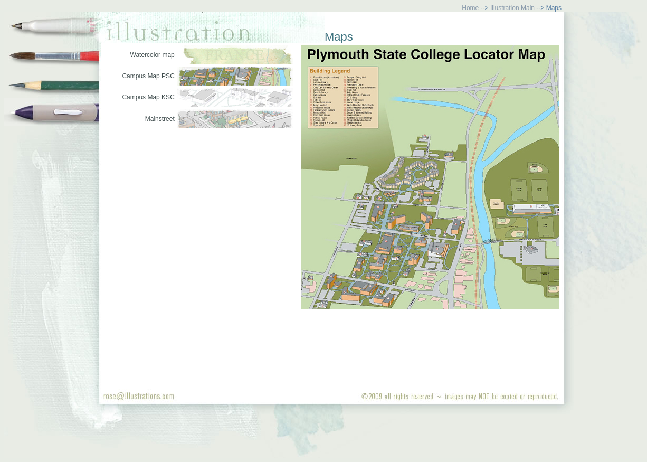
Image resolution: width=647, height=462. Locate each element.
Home (470, 8)
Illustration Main (512, 8)
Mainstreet (160, 118)
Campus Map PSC (148, 76)
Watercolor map (152, 55)
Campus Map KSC (148, 97)
